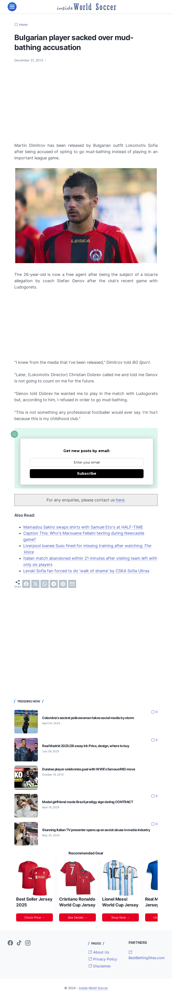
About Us (98, 952)
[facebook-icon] (10, 943)
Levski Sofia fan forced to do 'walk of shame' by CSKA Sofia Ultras (86, 570)
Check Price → (34, 917)
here (120, 500)
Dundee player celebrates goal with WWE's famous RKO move (88, 769)
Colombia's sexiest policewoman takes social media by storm (88, 718)
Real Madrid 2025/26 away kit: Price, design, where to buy (85, 746)
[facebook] (26, 584)
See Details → (77, 917)
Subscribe (86, 473)
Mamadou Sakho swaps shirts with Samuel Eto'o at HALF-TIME (83, 527)
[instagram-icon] (27, 943)
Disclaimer (99, 966)
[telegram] (54, 584)
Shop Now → (120, 917)
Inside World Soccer (93, 988)
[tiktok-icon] (19, 943)
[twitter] (35, 584)
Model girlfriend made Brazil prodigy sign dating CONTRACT (87, 802)
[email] (72, 584)
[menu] (12, 6)
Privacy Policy (102, 959)
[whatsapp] (45, 584)
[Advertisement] (86, 99)
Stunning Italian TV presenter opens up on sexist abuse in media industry (96, 830)
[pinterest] (63, 584)
